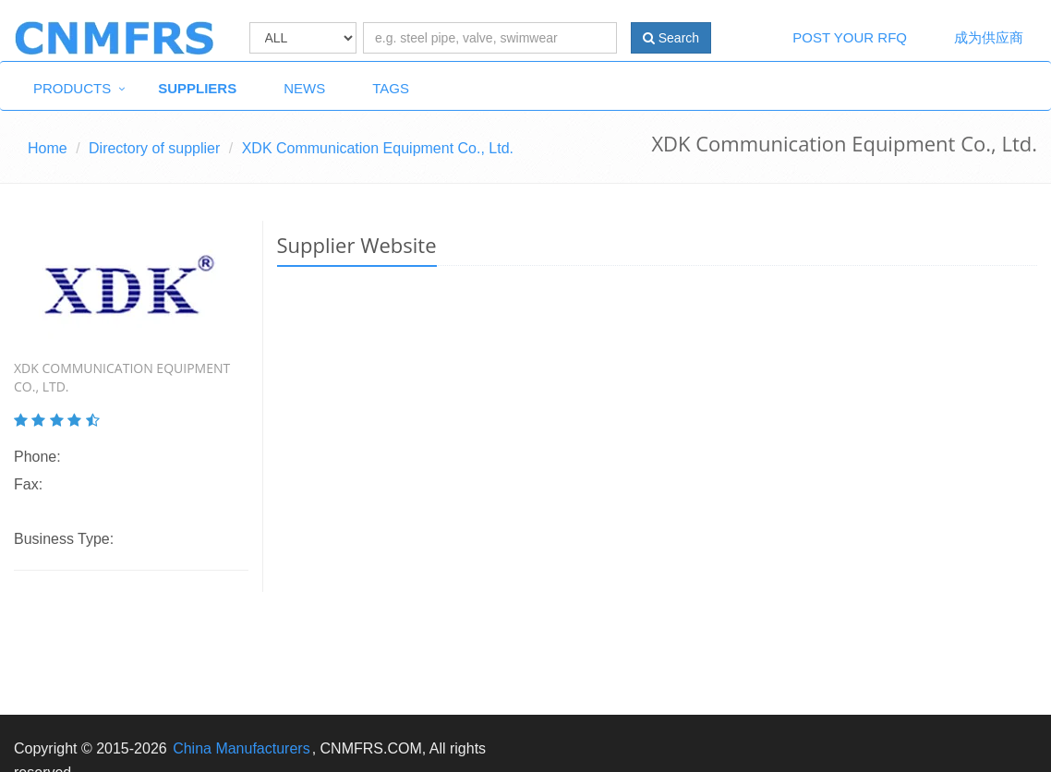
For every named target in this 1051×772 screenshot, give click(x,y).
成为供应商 (988, 37)
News (304, 88)
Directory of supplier (154, 148)
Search (671, 37)
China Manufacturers (241, 748)
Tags (390, 88)
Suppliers (197, 88)
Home (47, 148)
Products (72, 88)
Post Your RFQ (849, 37)
